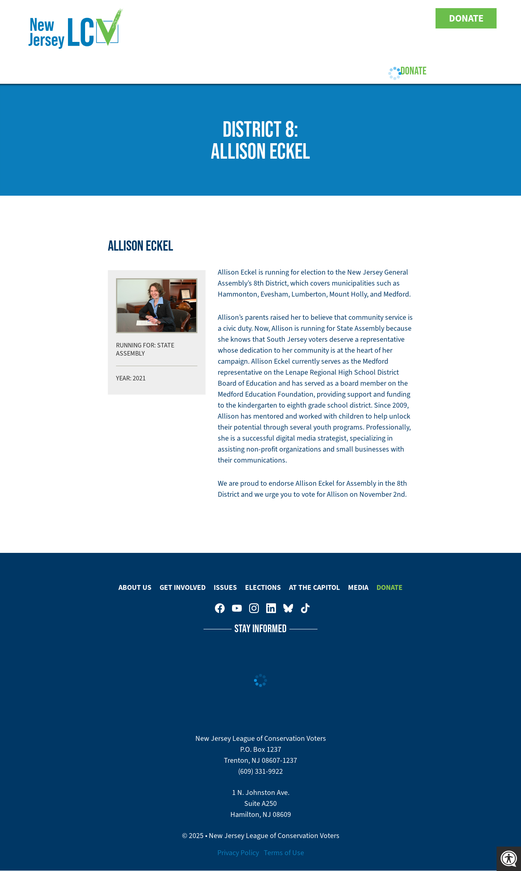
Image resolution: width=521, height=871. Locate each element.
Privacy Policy (238, 852)
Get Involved (166, 70)
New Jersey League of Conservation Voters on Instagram (369, 18)
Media (358, 587)
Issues (216, 70)
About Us (111, 70)
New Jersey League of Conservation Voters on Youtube (352, 18)
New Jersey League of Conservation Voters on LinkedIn (386, 18)
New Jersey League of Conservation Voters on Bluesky (403, 18)
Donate (466, 18)
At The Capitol (314, 587)
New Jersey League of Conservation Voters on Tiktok (420, 18)
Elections (262, 70)
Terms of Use (284, 852)
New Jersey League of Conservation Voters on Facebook (335, 18)
